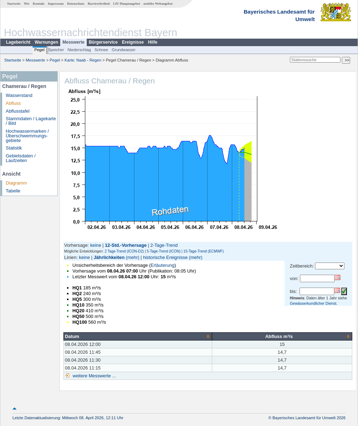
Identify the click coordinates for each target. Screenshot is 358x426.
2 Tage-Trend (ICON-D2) (124, 251)
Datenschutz (76, 3)
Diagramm (16, 183)
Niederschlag (79, 50)
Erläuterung (162, 265)
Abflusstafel (17, 111)
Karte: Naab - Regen (83, 60)
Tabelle (13, 191)
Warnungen (46, 42)
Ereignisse (133, 42)
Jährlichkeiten (109, 257)
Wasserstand (19, 95)
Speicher (56, 50)
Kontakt (38, 3)
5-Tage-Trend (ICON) (164, 251)
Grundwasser (124, 50)
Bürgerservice (103, 42)
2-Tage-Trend (164, 245)
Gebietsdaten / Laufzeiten (20, 158)
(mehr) (132, 257)
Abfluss (13, 103)
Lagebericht (18, 42)
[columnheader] (138, 336)
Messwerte (73, 42)
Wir (27, 3)
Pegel (39, 50)
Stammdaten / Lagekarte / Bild (31, 121)
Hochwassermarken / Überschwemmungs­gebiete (27, 135)
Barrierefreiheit (99, 3)
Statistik (14, 148)
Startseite (13, 3)
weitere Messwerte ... (93, 375)
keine (95, 245)
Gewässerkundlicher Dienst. (314, 303)
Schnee (101, 50)
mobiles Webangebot (157, 3)
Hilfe (152, 42)
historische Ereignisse (165, 257)
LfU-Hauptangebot (126, 3)
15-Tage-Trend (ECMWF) (203, 251)
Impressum (55, 3)
